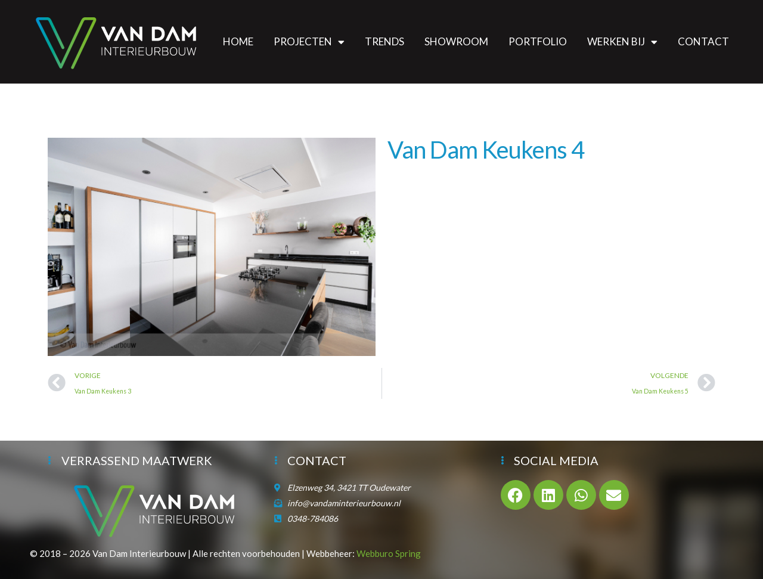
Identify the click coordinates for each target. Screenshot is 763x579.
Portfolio (537, 41)
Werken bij (622, 42)
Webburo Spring (388, 553)
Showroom (456, 41)
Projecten (309, 42)
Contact (703, 41)
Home (238, 41)
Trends (384, 41)
